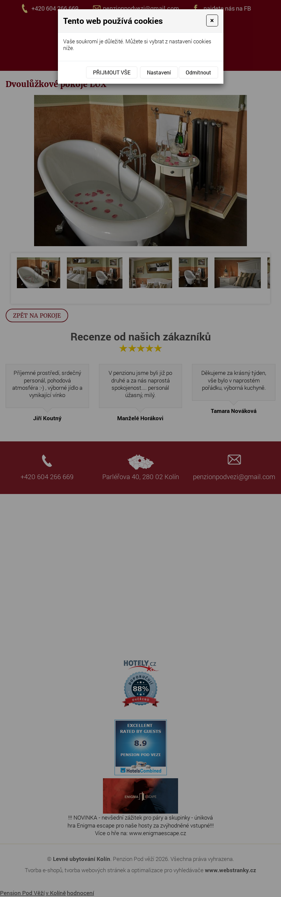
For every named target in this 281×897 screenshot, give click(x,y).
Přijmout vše (111, 72)
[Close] (212, 20)
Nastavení (159, 72)
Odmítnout (198, 72)
